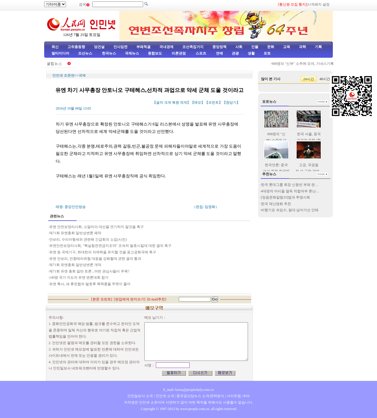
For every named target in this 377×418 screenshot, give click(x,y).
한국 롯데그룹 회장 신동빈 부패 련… (289, 185)
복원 (175, 102)
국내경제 (166, 47)
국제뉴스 (132, 53)
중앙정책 (219, 47)
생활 (251, 53)
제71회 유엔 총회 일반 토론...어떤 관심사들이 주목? (89, 271)
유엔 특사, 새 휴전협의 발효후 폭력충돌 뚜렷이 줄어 (89, 284)
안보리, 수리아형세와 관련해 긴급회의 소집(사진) (88, 239)
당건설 (99, 47)
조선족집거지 (193, 47)
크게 (167, 102)
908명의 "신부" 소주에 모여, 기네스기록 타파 (308, 64)
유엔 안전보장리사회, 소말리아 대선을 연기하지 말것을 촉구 (96, 227)
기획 (318, 47)
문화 (270, 47)
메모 (197, 102)
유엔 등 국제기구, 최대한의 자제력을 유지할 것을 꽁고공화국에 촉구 (102, 252)
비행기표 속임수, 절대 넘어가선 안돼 (289, 210)
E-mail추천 (156, 299)
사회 (238, 47)
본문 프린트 (101, 299)
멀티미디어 (60, 53)
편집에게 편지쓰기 (129, 299)
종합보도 (155, 53)
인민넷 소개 (164, 396)
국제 (82, 75)
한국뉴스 (109, 53)
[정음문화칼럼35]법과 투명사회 (285, 197)
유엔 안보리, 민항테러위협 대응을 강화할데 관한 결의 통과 (95, 259)
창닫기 (231, 102)
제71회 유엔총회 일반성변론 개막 (75, 265)
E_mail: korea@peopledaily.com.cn (188, 390)
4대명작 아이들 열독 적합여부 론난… (290, 191)
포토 (267, 53)
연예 (219, 53)
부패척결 (143, 47)
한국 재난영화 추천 (276, 204)
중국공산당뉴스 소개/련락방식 (200, 396)
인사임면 (120, 47)
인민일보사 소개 (140, 396)
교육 (286, 47)
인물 (254, 47)
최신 (55, 47)
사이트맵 (234, 396)
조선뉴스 (85, 53)
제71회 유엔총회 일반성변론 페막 (75, 233)
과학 (302, 47)
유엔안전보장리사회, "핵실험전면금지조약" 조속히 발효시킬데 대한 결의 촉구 (110, 246)
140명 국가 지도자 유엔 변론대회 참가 (78, 277)
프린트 (213, 102)
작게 (183, 102)
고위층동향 (76, 47)
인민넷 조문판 (63, 75)
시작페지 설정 (318, 4)
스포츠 (200, 53)
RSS (246, 396)
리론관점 (179, 53)
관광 (235, 53)
